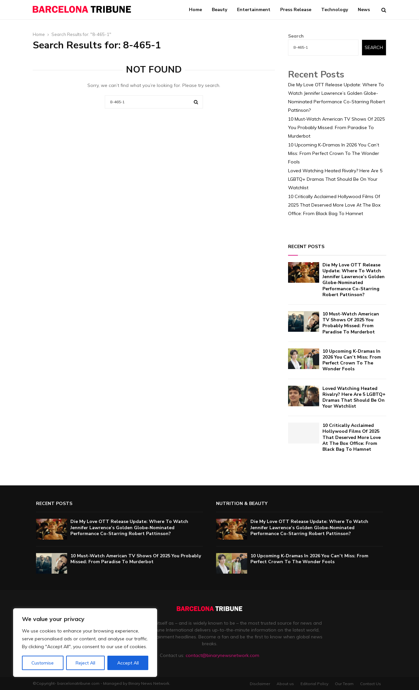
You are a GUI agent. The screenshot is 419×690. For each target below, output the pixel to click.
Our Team (344, 683)
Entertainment (253, 10)
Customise (42, 663)
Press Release (295, 10)
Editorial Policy (314, 683)
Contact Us (370, 683)
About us (285, 683)
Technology (334, 10)
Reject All (85, 663)
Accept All (128, 663)
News (364, 10)
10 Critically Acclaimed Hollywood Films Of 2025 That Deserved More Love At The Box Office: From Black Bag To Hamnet (334, 205)
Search (296, 36)
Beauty (219, 10)
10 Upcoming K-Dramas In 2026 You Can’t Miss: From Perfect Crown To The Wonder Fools (333, 153)
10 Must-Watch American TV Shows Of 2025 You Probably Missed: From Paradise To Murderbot (336, 127)
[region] (85, 642)
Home (195, 10)
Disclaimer (260, 683)
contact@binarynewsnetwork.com (222, 655)
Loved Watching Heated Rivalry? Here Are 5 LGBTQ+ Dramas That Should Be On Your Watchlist (335, 179)
